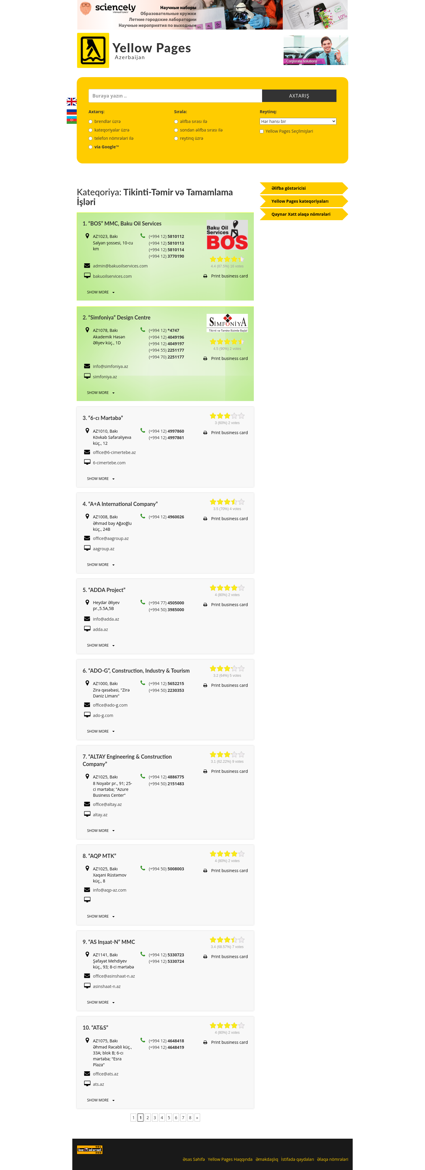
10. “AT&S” (95, 1027)
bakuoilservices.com (112, 276)
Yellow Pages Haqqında (230, 1159)
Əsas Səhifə (194, 1159)
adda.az (100, 629)
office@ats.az (105, 1074)
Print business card (225, 276)
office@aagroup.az (111, 538)
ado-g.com (103, 715)
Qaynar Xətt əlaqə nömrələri (301, 214)
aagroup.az (103, 548)
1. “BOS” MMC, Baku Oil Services (122, 223)
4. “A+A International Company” (120, 504)
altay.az (100, 814)
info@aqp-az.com (109, 890)
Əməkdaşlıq (267, 1159)
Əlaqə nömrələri (332, 1159)
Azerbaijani (72, 120)
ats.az (98, 1084)
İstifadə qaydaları (297, 1159)
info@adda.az (106, 619)
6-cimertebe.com (109, 462)
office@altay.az (107, 804)
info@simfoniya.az (110, 366)
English (72, 102)
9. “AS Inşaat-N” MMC (109, 942)
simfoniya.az (105, 376)
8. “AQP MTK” (99, 856)
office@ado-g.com (110, 705)
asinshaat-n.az (107, 986)
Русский (72, 111)
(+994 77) (166, 603)
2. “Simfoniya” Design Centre (117, 317)
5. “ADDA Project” (104, 590)
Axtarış (299, 96)
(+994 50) (166, 609)
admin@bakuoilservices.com (120, 266)
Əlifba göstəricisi (289, 188)
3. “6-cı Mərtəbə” (103, 418)
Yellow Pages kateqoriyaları (300, 201)
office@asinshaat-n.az (114, 976)
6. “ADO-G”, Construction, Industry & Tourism (136, 670)
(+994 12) (166, 236)
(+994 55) (166, 350)
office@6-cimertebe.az (114, 452)
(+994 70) (166, 357)
